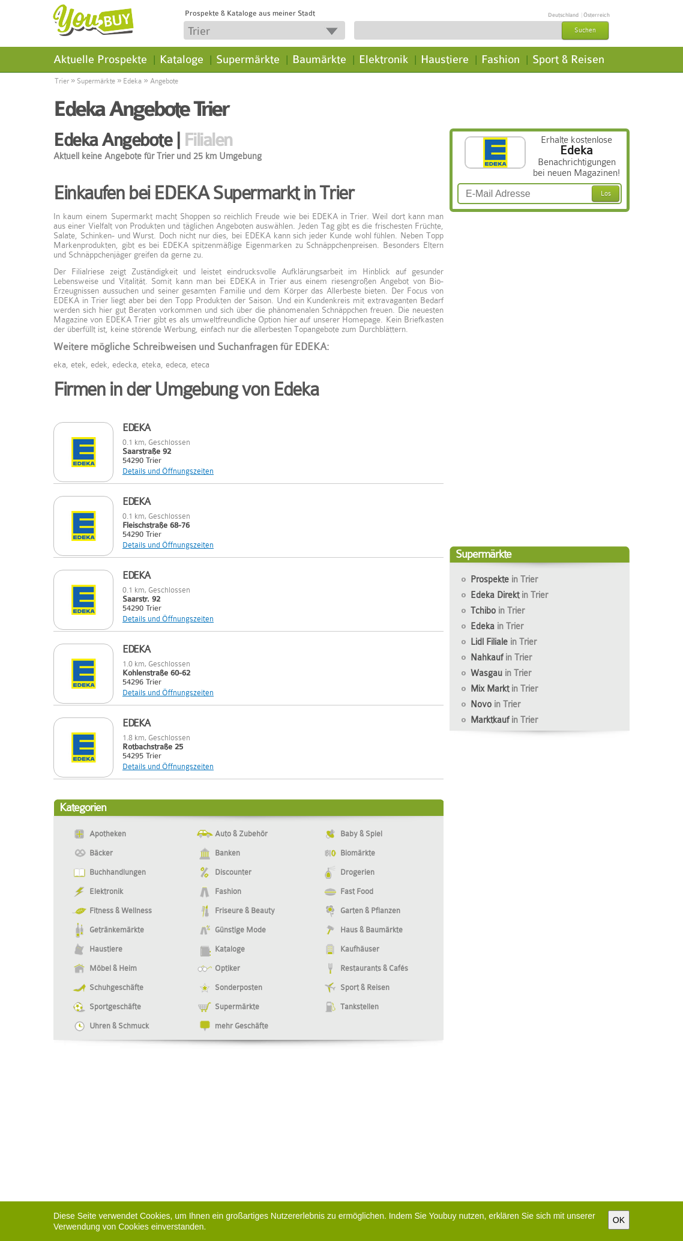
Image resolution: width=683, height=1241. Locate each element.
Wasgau (501, 673)
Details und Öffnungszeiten (168, 471)
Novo (495, 704)
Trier (62, 81)
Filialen (208, 140)
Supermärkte (248, 59)
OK (619, 1220)
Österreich (596, 15)
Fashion (500, 59)
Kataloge (181, 59)
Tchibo (498, 610)
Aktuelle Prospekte (100, 59)
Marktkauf (504, 720)
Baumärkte (319, 59)
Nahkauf (501, 657)
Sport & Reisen (568, 59)
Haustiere (445, 59)
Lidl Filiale (504, 642)
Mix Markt (504, 688)
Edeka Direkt (509, 595)
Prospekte (504, 579)
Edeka (132, 81)
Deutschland (563, 15)
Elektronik (383, 59)
